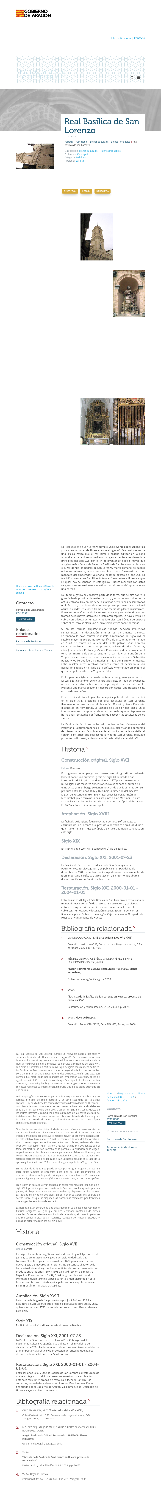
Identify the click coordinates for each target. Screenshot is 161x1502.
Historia (86, 191)
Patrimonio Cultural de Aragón (34, 1417)
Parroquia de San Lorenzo (30, 547)
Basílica (80, 161)
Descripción (70, 191)
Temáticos (87, 1413)
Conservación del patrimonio (31, 1450)
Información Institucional (97, 1447)
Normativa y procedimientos (99, 1451)
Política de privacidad (87, 1491)
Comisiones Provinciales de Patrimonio (104, 1459)
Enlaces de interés (93, 1463)
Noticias (88, 1434)
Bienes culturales (99, 142)
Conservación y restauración (33, 1455)
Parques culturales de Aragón (99, 1417)
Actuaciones (24, 1459)
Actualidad (87, 1429)
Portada (68, 142)
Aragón (45, 495)
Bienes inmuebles (120, 142)
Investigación (25, 1446)
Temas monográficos (95, 1421)
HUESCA (33, 495)
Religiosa (81, 158)
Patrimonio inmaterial (29, 1429)
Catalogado (83, 154)
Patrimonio (81, 142)
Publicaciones (91, 1438)
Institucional (88, 1442)
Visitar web (25, 525)
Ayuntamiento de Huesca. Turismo (34, 556)
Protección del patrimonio (29, 1437)
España (20, 499)
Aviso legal (68, 1491)
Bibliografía (102, 191)
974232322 (22, 519)
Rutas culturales (92, 1425)
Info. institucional (121, 38)
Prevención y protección (31, 1442)
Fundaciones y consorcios (97, 1455)
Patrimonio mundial (28, 1433)
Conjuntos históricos (29, 1425)
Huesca (20, 492)
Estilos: (65, 674)
